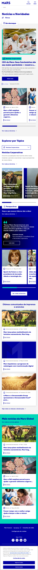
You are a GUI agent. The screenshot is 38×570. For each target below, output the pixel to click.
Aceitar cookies (19, 567)
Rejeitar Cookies (19, 562)
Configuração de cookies (19, 531)
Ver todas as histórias (8, 131)
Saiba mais (10, 78)
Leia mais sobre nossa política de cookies (19, 552)
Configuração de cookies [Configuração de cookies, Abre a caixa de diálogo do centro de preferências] (19, 558)
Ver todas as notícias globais (10, 422)
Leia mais (11, 243)
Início (4, 7)
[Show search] (28, 3)
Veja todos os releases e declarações (13, 409)
